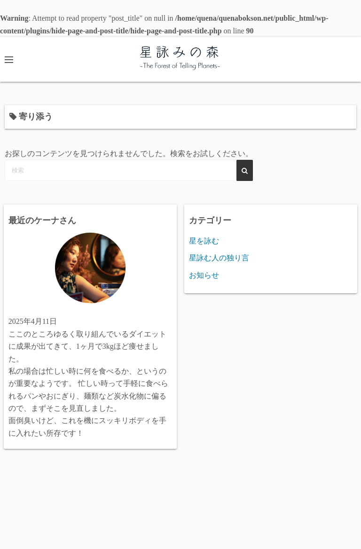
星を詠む (204, 241)
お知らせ (204, 275)
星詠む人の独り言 (219, 258)
